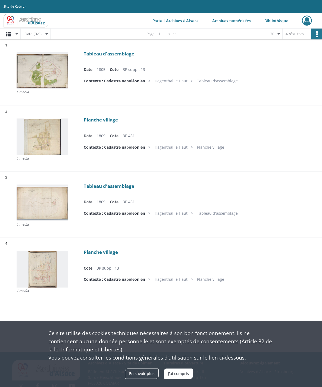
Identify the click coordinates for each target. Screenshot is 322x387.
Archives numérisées (231, 20)
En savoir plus (142, 373)
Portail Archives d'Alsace (175, 20)
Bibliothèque (276, 20)
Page (150, 33)
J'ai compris (178, 373)
